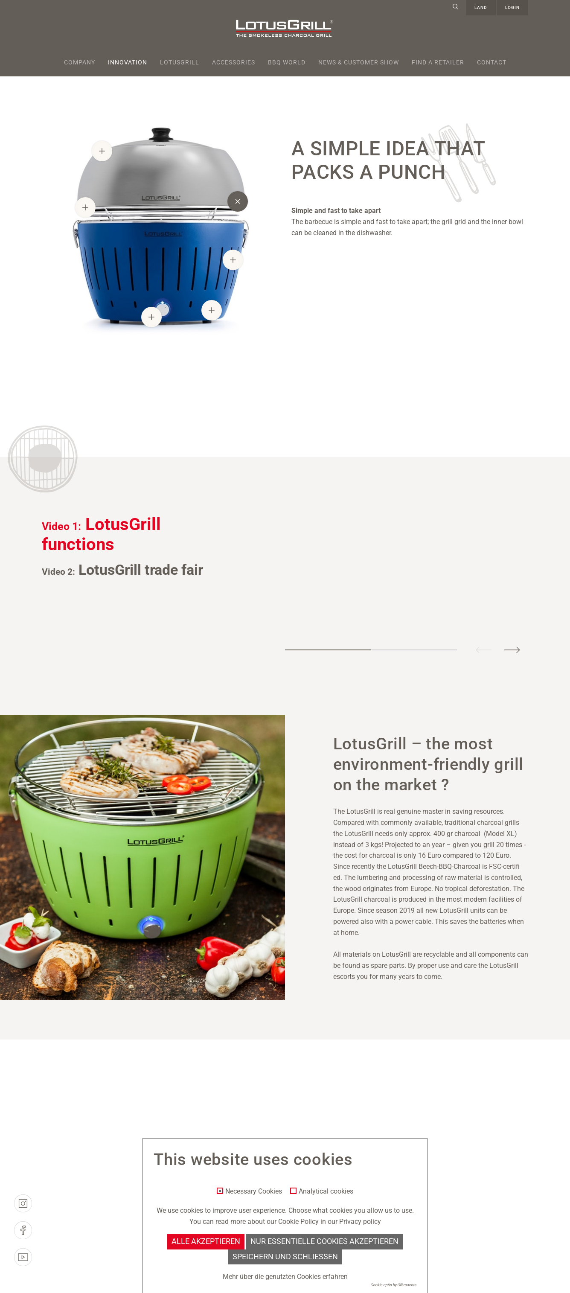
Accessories (233, 62)
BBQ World (286, 62)
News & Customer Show (358, 62)
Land (480, 7)
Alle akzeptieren (206, 1241)
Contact (491, 62)
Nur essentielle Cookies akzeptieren (324, 1241)
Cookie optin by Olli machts (393, 1285)
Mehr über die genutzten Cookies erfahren (285, 1277)
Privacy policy (360, 1221)
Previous (484, 649)
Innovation (127, 62)
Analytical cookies (326, 1191)
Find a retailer (438, 62)
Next (512, 649)
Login (512, 7)
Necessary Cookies (253, 1191)
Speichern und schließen (285, 1256)
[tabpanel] (427, 525)
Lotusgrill (179, 62)
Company (79, 62)
